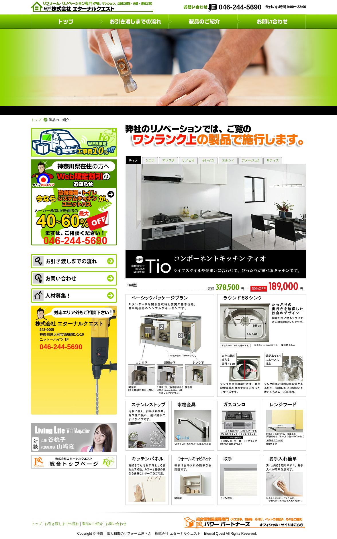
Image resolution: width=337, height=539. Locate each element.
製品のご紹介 (202, 21)
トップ (65, 21)
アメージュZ (250, 160)
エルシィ (228, 160)
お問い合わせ (271, 21)
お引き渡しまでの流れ (134, 21)
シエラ (150, 160)
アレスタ (168, 160)
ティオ (133, 160)
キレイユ (208, 160)
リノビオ (188, 160)
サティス (273, 160)
